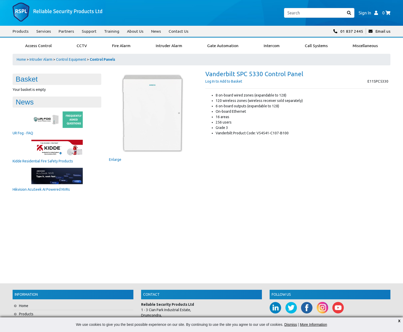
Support (89, 31)
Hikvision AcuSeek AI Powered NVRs (41, 189)
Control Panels (102, 59)
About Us (135, 31)
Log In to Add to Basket (223, 81)
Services (43, 31)
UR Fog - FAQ (23, 133)
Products (21, 31)
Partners (66, 31)
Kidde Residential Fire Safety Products (43, 161)
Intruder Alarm (41, 59)
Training (111, 31)
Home (21, 59)
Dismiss (290, 324)
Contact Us (178, 31)
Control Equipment (71, 59)
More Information (313, 324)
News (156, 31)
